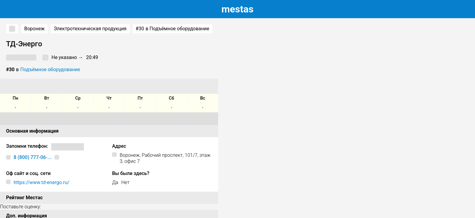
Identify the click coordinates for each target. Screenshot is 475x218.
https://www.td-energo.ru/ (41, 182)
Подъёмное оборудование (50, 69)
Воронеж (34, 28)
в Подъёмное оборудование (172, 29)
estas (237, 9)
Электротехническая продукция (90, 28)
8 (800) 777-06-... (32, 157)
